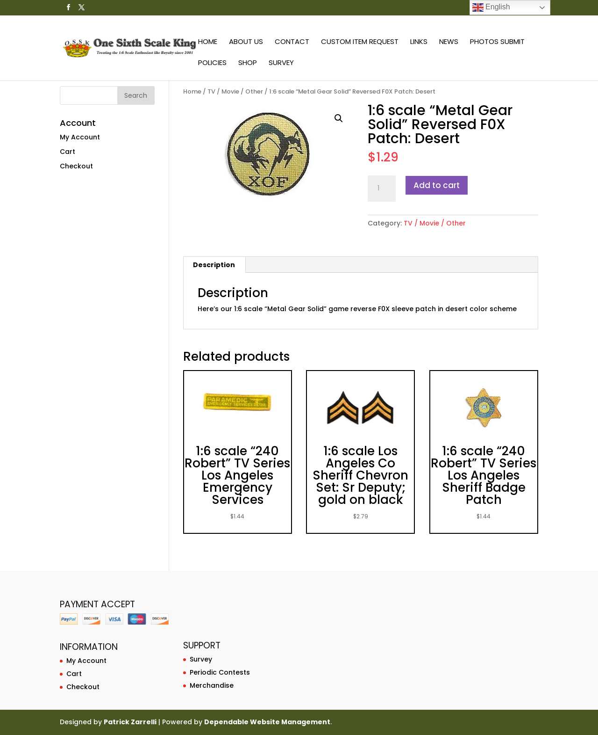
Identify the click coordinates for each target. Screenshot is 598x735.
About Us (246, 42)
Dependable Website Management (267, 722)
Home (207, 42)
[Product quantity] (382, 188)
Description (214, 264)
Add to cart (436, 185)
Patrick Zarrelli (130, 722)
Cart (67, 151)
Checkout (76, 166)
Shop (247, 63)
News (448, 42)
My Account (80, 137)
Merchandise (212, 685)
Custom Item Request (360, 42)
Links (418, 42)
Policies (212, 63)
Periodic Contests (220, 672)
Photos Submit (497, 42)
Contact (292, 42)
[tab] (214, 265)
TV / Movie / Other (235, 91)
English (491, 7)
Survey (281, 63)
